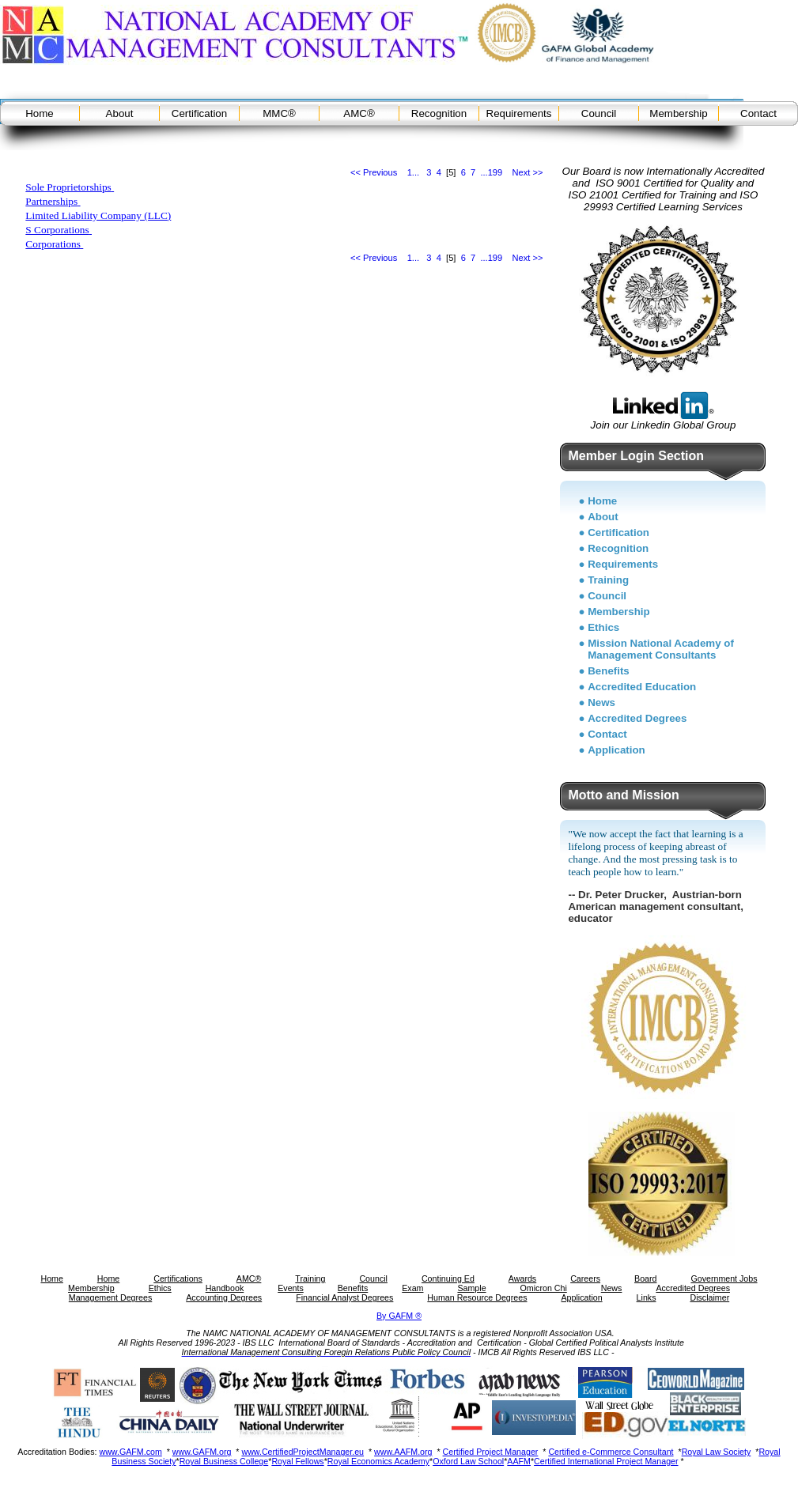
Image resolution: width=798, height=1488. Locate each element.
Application (616, 750)
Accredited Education (642, 687)
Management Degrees (110, 1297)
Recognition (439, 113)
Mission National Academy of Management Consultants (661, 649)
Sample (471, 1288)
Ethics (603, 627)
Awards (522, 1278)
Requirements (519, 113)
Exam (412, 1288)
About (120, 113)
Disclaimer (709, 1297)
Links (646, 1297)
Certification (199, 113)
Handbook (225, 1288)
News (601, 702)
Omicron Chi (543, 1288)
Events (291, 1288)
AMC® (358, 113)
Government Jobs (723, 1278)
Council (598, 113)
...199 (491, 172)
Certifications (177, 1278)
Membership (678, 113)
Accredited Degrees (637, 718)
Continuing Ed (448, 1278)
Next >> (527, 172)
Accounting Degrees (224, 1297)
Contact (758, 113)
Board (645, 1278)
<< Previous (373, 172)
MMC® (279, 113)
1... (413, 172)
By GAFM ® (399, 1315)
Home (39, 113)
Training (608, 580)
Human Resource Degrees (477, 1297)
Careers (585, 1278)
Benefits (609, 671)
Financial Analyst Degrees (344, 1297)
